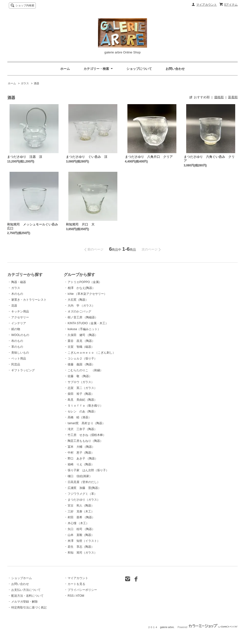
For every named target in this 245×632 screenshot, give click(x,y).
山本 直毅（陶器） (81, 535)
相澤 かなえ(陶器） (81, 288)
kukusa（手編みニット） (84, 329)
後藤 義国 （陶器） (81, 364)
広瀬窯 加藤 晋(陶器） (84, 488)
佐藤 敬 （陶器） (80, 376)
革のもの (17, 346)
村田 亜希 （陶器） (81, 517)
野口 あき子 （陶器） (83, 458)
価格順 (219, 97)
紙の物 (15, 329)
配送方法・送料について (27, 595)
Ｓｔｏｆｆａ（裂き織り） (85, 405)
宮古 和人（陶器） (81, 505)
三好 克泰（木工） (81, 511)
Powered (208, 627)
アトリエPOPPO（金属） (85, 282)
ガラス (25, 83)
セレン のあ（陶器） (82, 411)
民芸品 (15, 364)
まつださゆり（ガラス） (84, 499)
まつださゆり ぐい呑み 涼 (88, 157)
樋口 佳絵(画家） (80, 476)
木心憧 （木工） (78, 523)
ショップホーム (21, 578)
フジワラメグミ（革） (82, 494)
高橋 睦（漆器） (79, 417)
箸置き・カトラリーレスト (29, 299)
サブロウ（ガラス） (81, 382)
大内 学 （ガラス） (81, 305)
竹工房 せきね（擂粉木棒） (87, 435)
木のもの (17, 294)
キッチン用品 (20, 311)
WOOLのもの (20, 335)
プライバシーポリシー (82, 590)
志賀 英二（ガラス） (82, 388)
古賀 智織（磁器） (81, 346)
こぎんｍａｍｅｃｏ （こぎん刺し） (91, 352)
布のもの (17, 341)
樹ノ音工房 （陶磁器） (83, 317)
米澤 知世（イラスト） (84, 541)
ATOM (80, 595)
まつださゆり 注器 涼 (26, 157)
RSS (71, 595)
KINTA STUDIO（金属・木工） (88, 323)
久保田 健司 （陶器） (83, 335)
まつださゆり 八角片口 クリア (149, 157)
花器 (14, 305)
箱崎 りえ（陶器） (81, 464)
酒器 (36, 83)
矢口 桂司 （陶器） (81, 529)
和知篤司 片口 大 (80, 224)
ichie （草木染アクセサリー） (87, 294)
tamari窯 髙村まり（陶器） (86, 423)
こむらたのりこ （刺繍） (85, 370)
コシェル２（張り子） (82, 358)
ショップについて (139, 69)
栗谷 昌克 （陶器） (81, 341)
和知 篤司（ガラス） (82, 552)
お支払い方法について (26, 590)
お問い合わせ (175, 69)
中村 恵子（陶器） (81, 452)
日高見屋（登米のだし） (84, 482)
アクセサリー (20, 317)
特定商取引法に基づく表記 (29, 607)
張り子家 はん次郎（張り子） (88, 470)
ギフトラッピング (23, 370)
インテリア (18, 323)
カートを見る (76, 584)
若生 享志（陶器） (81, 546)
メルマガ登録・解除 (24, 601)
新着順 (233, 97)
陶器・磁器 (18, 282)
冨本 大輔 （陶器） (81, 446)
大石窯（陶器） (78, 299)
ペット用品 (18, 358)
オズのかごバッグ (79, 311)
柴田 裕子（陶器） (81, 394)
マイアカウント (206, 4)
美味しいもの (20, 352)
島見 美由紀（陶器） (82, 399)
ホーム (65, 69)
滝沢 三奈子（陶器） (82, 429)
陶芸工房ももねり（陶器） (85, 441)
